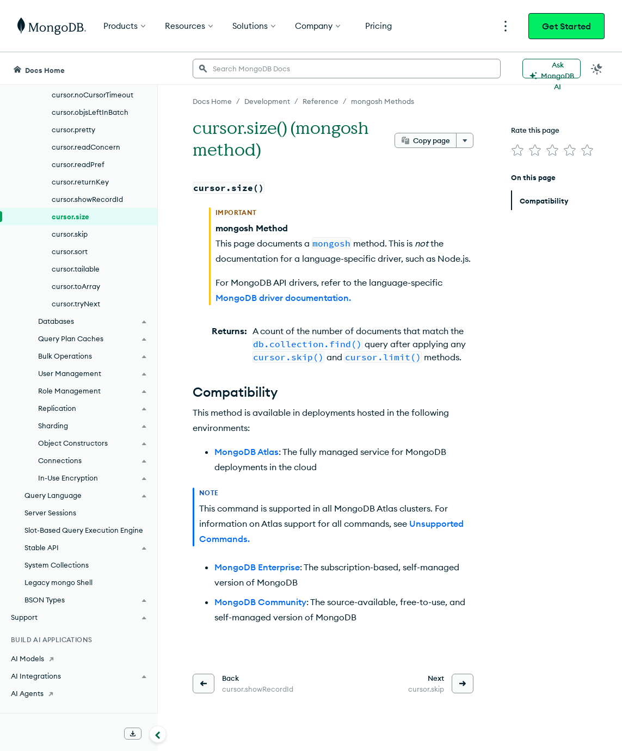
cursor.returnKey (80, 181)
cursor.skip (70, 234)
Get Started (566, 26)
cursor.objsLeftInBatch (90, 112)
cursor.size (70, 216)
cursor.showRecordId (87, 199)
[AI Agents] (78, 693)
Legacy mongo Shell (58, 582)
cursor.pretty (73, 129)
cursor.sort (70, 251)
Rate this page (535, 130)
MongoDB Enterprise (257, 567)
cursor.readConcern (86, 147)
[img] (517, 150)
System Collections (56, 565)
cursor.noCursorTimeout (92, 94)
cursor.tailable (76, 268)
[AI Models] (78, 658)
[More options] (464, 140)
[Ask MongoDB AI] (551, 68)
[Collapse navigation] (158, 734)
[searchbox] (347, 68)
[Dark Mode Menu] (597, 68)
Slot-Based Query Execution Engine (83, 530)
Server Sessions (50, 512)
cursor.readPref (78, 164)
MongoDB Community (260, 601)
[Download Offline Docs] (132, 734)
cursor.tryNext (76, 303)
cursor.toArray (76, 286)
